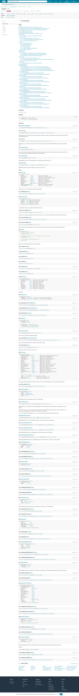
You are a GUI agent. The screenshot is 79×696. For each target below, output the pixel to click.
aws (34, 212)
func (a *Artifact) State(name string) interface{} (28, 48)
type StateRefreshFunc (23, 65)
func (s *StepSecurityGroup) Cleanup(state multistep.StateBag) (31, 102)
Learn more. (57, 694)
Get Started (25, 679)
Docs (61, 1)
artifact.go (20, 668)
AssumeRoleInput (34, 324)
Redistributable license (20, 13)
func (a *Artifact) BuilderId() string (26, 43)
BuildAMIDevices (32, 302)
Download (50, 681)
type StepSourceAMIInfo (23, 105)
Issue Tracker (51, 684)
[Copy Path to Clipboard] (30, 6)
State (26, 266)
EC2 (28, 141)
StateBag (41, 132)
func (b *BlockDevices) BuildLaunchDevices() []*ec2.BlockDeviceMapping (33, 54)
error (46, 127)
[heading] (4, 1)
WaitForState (23, 162)
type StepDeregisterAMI (23, 79)
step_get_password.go (59, 666)
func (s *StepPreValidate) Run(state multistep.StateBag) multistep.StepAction (34, 96)
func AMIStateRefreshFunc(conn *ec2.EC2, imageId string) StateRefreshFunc (34, 66)
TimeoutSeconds (24, 147)
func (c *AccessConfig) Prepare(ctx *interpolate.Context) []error (31, 39)
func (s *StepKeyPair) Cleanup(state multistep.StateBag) (30, 87)
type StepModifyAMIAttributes (24, 90)
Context (40, 193)
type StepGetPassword (23, 82)
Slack (62, 684)
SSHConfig (23, 130)
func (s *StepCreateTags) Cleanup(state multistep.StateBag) (31, 76)
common (28, 6)
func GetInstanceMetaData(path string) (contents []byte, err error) (30, 27)
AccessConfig (24, 196)
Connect (63, 679)
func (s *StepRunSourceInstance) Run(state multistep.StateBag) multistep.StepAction (35, 100)
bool (34, 141)
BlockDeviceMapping (44, 305)
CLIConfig (23, 318)
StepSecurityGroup (25, 616)
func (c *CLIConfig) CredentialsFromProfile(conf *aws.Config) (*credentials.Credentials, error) (37, 59)
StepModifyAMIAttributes (26, 541)
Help (23, 686)
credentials (31, 325)
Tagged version (29, 13)
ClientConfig (48, 132)
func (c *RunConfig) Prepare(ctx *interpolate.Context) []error (31, 63)
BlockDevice (23, 276)
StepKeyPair (23, 519)
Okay (61, 694)
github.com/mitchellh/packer (11, 15)
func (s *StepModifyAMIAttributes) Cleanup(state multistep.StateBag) (32, 91)
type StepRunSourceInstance (24, 97)
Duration (35, 371)
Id (25, 261)
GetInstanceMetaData (25, 125)
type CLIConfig (21, 56)
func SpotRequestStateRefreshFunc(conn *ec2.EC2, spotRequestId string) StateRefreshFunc (37, 70)
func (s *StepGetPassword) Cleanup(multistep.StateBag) (30, 84)
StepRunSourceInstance (26, 583)
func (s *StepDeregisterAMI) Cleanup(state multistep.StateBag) (31, 80)
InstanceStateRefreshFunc (26, 427)
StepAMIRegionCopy (25, 442)
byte (41, 127)
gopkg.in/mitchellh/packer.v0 (13, 6)
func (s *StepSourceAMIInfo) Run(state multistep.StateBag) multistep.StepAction (35, 107)
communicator (27, 501)
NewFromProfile (24, 330)
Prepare (28, 191)
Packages (67, 1)
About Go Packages (39, 684)
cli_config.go (33, 666)
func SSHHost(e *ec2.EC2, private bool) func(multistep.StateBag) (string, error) (33, 29)
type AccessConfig (22, 37)
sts (29, 324)
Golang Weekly (64, 689)
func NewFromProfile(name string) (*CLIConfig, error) (30, 58)
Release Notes (51, 686)
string (33, 127)
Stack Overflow (25, 684)
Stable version (38, 13)
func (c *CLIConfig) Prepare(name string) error (28, 60)
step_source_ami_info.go (71, 668)
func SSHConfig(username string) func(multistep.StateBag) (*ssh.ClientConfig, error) (34, 28)
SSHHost (23, 139)
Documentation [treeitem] (5, 23)
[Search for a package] (26, 1)
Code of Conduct (51, 689)
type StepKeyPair (22, 86)
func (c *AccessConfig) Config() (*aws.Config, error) (29, 38)
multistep (37, 132)
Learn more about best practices (48, 13)
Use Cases (11, 681)
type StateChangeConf (23, 64)
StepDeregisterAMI (25, 479)
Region (29, 222)
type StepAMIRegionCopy (23, 71)
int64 (31, 283)
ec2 (26, 141)
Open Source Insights (10, 17)
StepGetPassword (25, 497)
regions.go (32, 667)
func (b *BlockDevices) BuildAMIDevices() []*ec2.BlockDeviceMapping (33, 53)
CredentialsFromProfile (31, 338)
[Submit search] (46, 1)
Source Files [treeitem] (4, 34)
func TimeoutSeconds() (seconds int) (25, 30)
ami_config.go (21, 667)
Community (74, 1)
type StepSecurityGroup (23, 101)
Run (32, 456)
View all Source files (74, 663)
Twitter (63, 681)
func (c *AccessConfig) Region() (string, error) (28, 40)
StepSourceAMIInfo (25, 637)
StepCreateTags (24, 461)
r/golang (63, 686)
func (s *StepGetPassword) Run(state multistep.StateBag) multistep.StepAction (34, 85)
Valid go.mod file (10, 13)
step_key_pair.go (58, 667)
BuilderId (27, 246)
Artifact (22, 229)
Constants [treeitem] (4, 27)
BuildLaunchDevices (32, 308)
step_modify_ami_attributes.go (60, 668)
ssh (45, 132)
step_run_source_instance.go (72, 666)
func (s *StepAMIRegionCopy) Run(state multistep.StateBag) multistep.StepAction (35, 74)
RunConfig (23, 352)
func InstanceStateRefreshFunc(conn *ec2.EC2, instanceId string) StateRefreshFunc (35, 69)
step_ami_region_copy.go (47, 667)
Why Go (50, 1)
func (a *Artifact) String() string (25, 49)
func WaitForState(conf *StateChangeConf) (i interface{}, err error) (31, 33)
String (26, 271)
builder (20, 6)
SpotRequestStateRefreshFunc (27, 434)
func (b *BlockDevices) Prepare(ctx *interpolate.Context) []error (31, 55)
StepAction (50, 458)
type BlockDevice (22, 50)
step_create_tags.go (46, 668)
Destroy (27, 251)
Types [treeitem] (4, 32)
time (32, 371)
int (33, 149)
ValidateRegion (24, 155)
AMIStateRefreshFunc (25, 415)
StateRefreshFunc (28, 393)
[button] (13, 13)
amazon (24, 6)
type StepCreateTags (22, 75)
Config (29, 210)
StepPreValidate (24, 562)
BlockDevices (24, 294)
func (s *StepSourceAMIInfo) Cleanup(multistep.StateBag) (30, 106)
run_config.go (33, 668)
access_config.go (22, 666)
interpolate (35, 193)
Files (26, 256)
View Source (75, 116)
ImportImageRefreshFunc (26, 422)
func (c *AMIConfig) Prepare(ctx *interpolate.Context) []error (31, 35)
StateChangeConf (25, 389)
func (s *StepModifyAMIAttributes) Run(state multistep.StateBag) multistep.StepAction (35, 92)
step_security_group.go (71, 667)
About (50, 679)
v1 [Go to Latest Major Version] (14, 4)
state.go (44, 666)
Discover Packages (4, 6)
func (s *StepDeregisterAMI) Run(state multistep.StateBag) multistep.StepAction (34, 81)
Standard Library (38, 681)
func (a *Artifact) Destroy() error (26, 44)
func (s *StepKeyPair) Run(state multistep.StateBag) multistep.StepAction (33, 89)
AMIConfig (23, 172)
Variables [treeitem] (4, 29)
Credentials (36, 325)
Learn (56, 1)
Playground (24, 681)
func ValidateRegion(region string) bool (26, 32)
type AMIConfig (21, 34)
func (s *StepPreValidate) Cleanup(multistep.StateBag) (30, 95)
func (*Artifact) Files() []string (25, 45)
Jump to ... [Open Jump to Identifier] (4, 21)
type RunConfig (21, 61)
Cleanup (33, 451)
